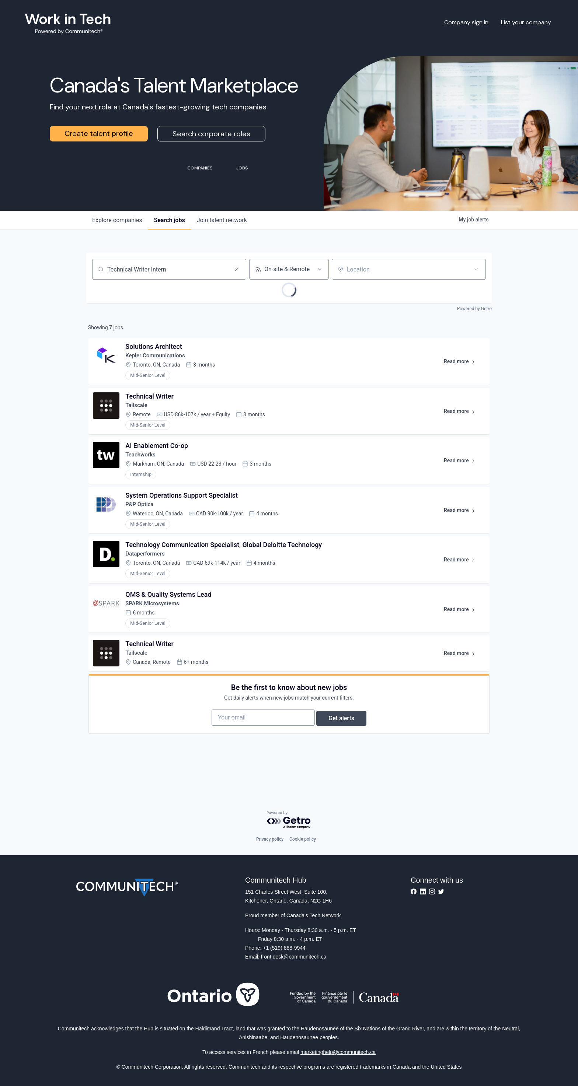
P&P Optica (142, 514)
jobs (169, 220)
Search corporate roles (211, 134)
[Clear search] (237, 269)
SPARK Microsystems (155, 619)
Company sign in (466, 22)
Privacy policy (269, 839)
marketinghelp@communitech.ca (338, 1052)
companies (117, 220)
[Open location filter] (476, 269)
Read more (461, 365)
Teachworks (143, 462)
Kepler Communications (158, 357)
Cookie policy (302, 839)
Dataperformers (147, 567)
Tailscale (138, 410)
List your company (526, 22)
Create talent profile (99, 133)
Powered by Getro (474, 308)
